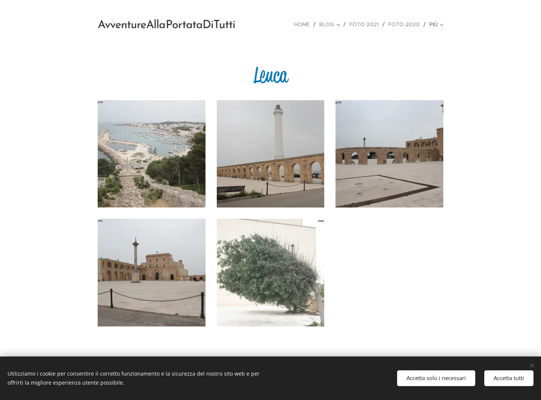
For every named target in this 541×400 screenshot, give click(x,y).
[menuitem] (304, 24)
